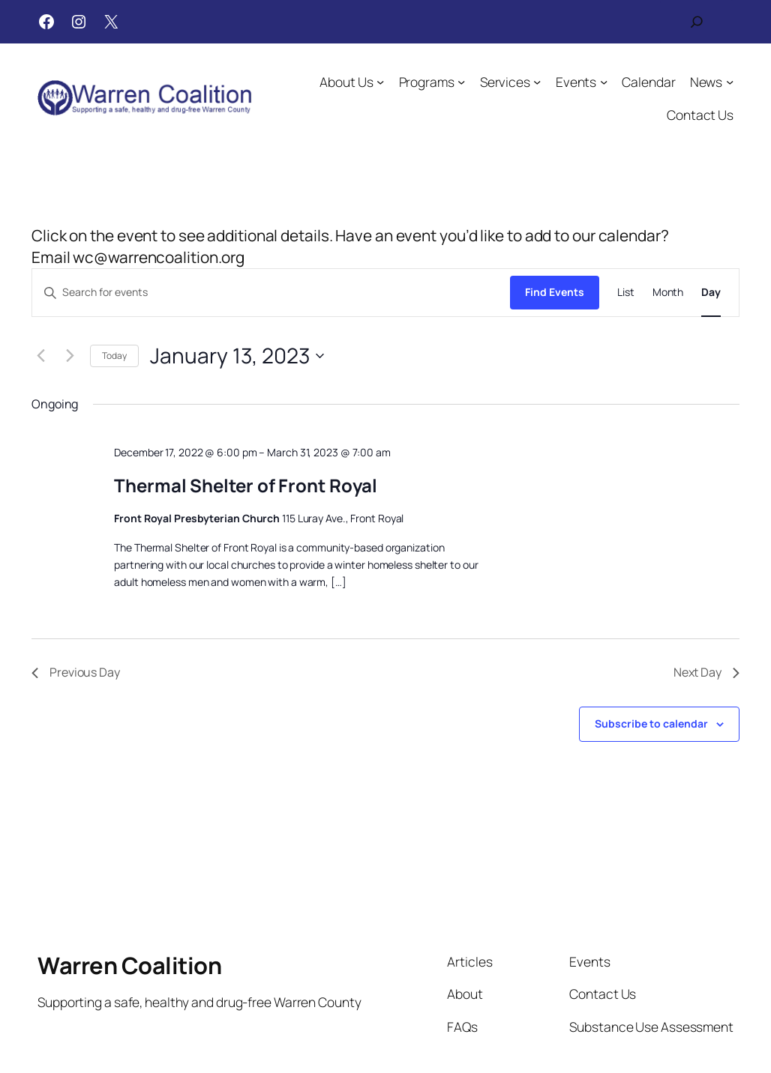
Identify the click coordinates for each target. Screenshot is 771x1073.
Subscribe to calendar (651, 723)
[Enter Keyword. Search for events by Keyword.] (271, 292)
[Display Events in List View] (625, 292)
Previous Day (76, 672)
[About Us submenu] (381, 81)
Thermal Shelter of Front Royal (245, 485)
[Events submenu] (604, 81)
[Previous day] (41, 356)
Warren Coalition (129, 965)
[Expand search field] (697, 21)
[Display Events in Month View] (668, 292)
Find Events (554, 292)
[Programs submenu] (462, 81)
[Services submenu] (537, 81)
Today (114, 355)
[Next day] (70, 356)
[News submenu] (730, 81)
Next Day (707, 672)
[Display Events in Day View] (711, 292)
